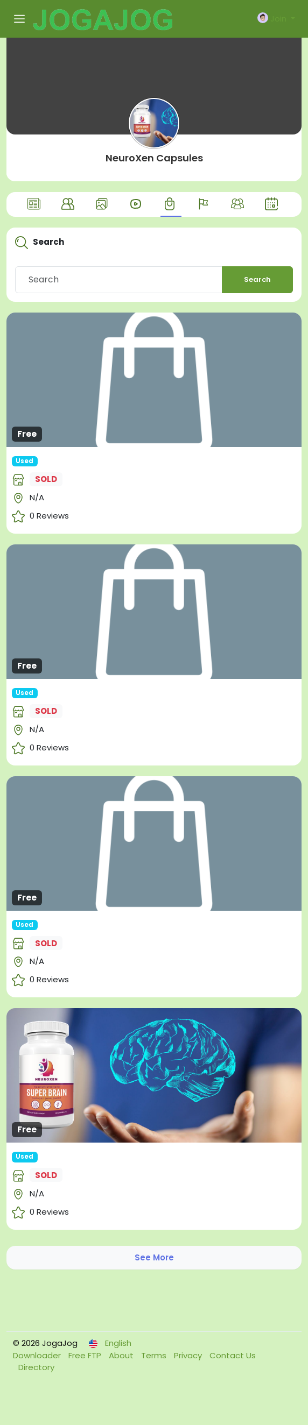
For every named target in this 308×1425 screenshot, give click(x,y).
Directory (36, 1367)
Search (257, 279)
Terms (155, 1355)
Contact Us (232, 1355)
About (122, 1355)
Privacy (189, 1355)
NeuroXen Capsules (154, 158)
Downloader (38, 1355)
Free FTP (85, 1355)
